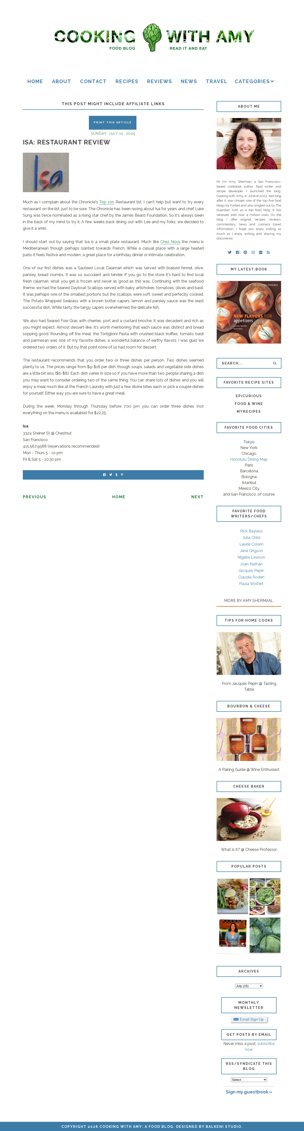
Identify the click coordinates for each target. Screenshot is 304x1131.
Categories (252, 81)
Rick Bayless (251, 531)
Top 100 (106, 202)
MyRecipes (249, 411)
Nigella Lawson (251, 557)
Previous (34, 497)
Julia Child (251, 537)
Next (197, 497)
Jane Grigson (251, 550)
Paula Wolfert (251, 583)
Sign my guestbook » (249, 1091)
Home (35, 81)
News (189, 81)
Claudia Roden (251, 577)
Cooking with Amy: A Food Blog (136, 1127)
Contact (93, 81)
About (61, 81)
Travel (217, 81)
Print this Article (113, 122)
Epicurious (249, 396)
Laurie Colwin (251, 544)
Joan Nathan (251, 564)
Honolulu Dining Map (249, 459)
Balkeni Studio (223, 1127)
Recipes (127, 81)
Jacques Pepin (251, 570)
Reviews (159, 81)
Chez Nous (170, 241)
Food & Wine (249, 404)
